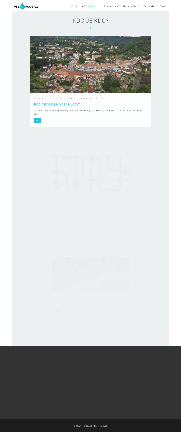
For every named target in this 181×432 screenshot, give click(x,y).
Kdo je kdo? (57, 98)
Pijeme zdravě (78, 6)
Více (39, 119)
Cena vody (42, 98)
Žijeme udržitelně (131, 6)
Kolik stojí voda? (111, 6)
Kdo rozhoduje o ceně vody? (57, 104)
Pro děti (163, 6)
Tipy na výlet (149, 6)
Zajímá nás (94, 6)
